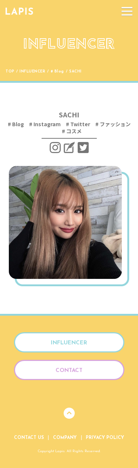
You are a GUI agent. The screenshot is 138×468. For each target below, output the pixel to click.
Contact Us (29, 438)
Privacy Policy (105, 438)
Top (10, 72)
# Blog (57, 72)
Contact (69, 370)
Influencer (32, 72)
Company (65, 438)
